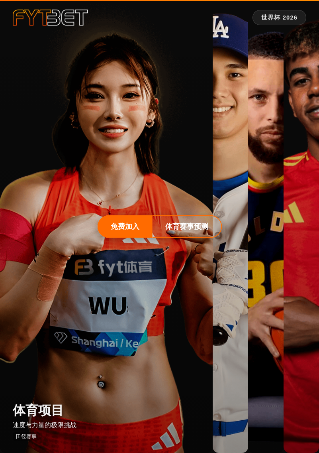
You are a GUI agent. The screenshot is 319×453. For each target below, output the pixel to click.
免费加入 (125, 226)
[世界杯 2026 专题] (279, 18)
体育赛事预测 (186, 226)
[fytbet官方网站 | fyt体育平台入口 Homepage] (50, 18)
